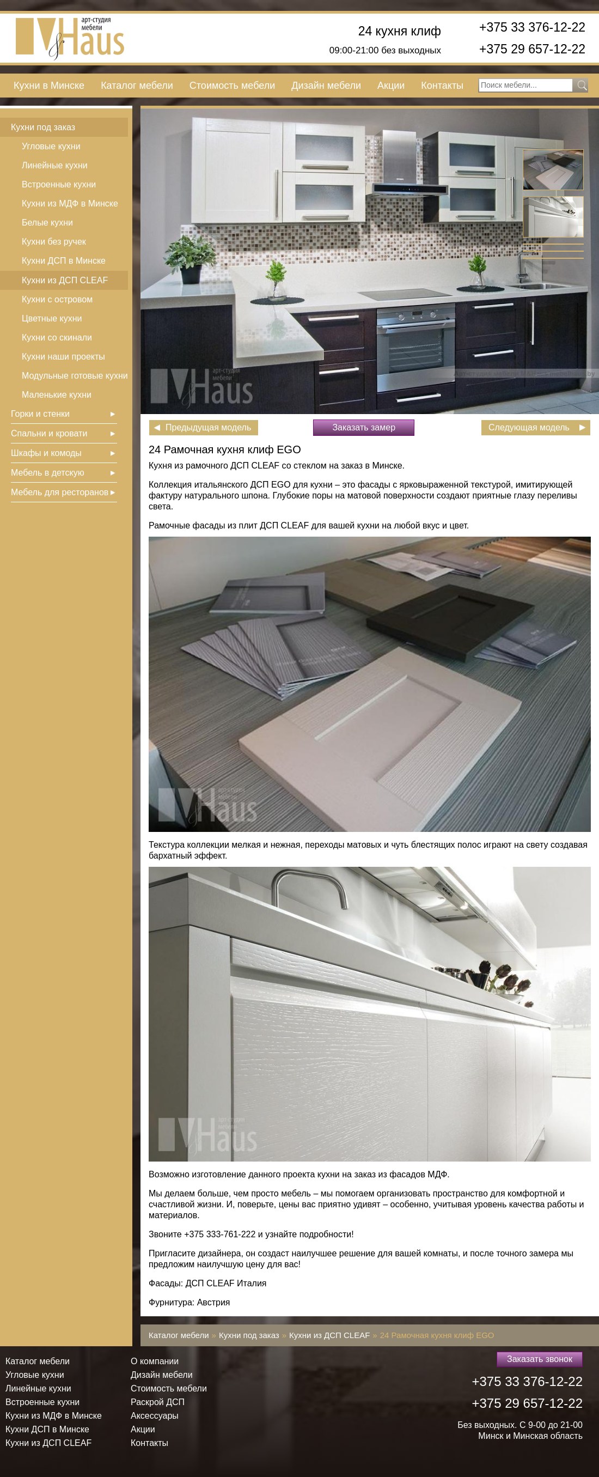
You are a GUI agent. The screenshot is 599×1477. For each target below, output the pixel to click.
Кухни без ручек (54, 241)
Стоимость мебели (232, 85)
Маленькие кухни (56, 394)
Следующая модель (529, 427)
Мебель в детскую (47, 472)
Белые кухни (47, 222)
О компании (155, 1361)
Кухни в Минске (49, 85)
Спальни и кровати (49, 433)
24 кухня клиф (399, 31)
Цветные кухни (52, 318)
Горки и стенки (40, 413)
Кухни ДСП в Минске (64, 260)
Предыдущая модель (208, 427)
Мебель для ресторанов (59, 492)
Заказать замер (363, 427)
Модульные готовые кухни (75, 375)
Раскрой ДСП (158, 1402)
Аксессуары (155, 1415)
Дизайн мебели (326, 85)
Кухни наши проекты (63, 356)
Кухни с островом (57, 299)
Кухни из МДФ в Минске (70, 203)
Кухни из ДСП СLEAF (65, 280)
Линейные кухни (55, 165)
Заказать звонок (539, 1359)
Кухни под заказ (43, 127)
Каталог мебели (137, 85)
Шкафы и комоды (46, 453)
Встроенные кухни (59, 184)
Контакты (442, 85)
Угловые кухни (51, 146)
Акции (391, 85)
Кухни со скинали (57, 337)
